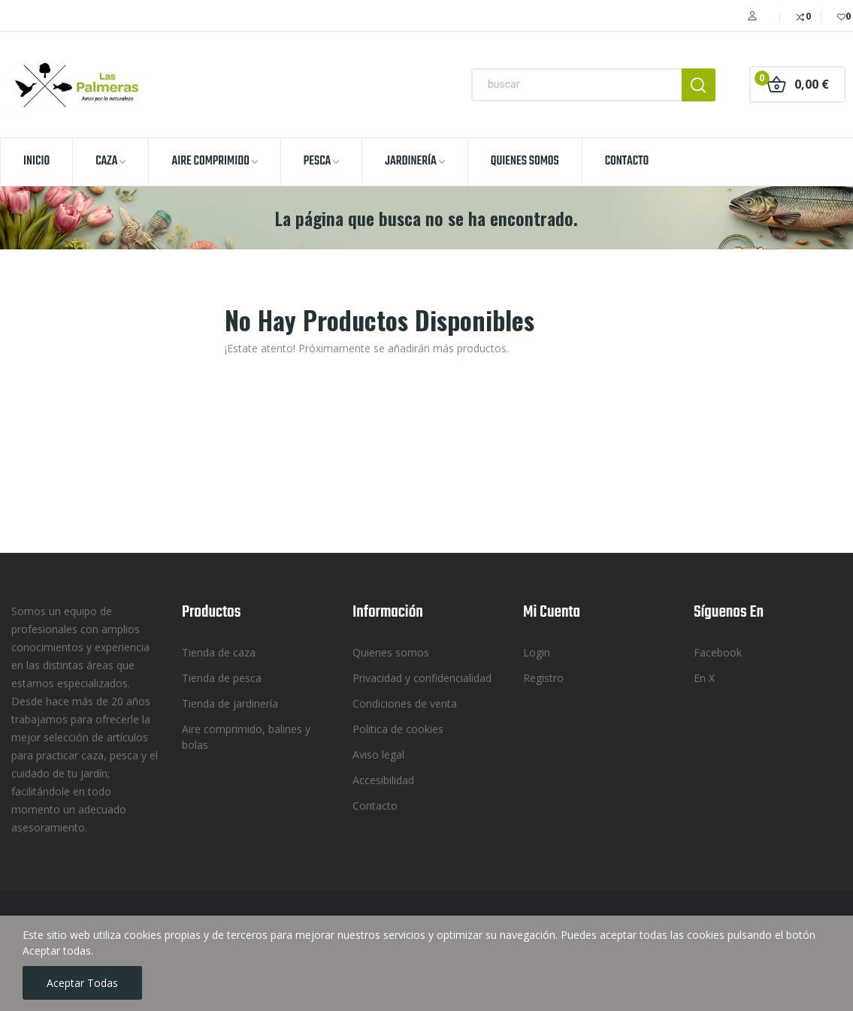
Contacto (375, 805)
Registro (543, 678)
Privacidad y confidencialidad (422, 678)
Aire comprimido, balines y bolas (246, 737)
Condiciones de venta (404, 703)
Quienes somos (390, 652)
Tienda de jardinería (230, 703)
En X (704, 678)
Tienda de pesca (222, 678)
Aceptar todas (82, 983)
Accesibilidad (383, 780)
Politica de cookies (397, 729)
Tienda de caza (219, 652)
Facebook (718, 652)
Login (536, 652)
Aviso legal (378, 754)
